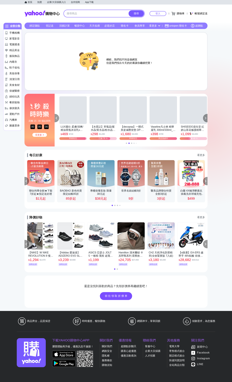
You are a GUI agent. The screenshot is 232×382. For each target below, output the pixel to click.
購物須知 (107, 365)
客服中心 (150, 346)
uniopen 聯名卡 (176, 26)
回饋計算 (64, 25)
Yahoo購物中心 (42, 13)
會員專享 (140, 25)
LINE (200, 364)
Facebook (203, 352)
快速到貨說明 (177, 360)
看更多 (154, 25)
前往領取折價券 (116, 296)
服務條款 (107, 360)
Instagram (203, 358)
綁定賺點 (34, 25)
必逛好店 (109, 25)
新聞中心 (202, 346)
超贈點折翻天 (128, 346)
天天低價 (94, 25)
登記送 (49, 25)
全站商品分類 (177, 365)
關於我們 (107, 346)
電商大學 (174, 346)
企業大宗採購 (152, 351)
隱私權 (106, 355)
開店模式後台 (177, 355)
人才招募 (150, 355)
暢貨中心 (79, 25)
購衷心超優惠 (128, 351)
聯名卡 (125, 25)
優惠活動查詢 (128, 355)
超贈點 (197, 26)
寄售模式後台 (177, 351)
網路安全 (107, 351)
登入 (157, 13)
